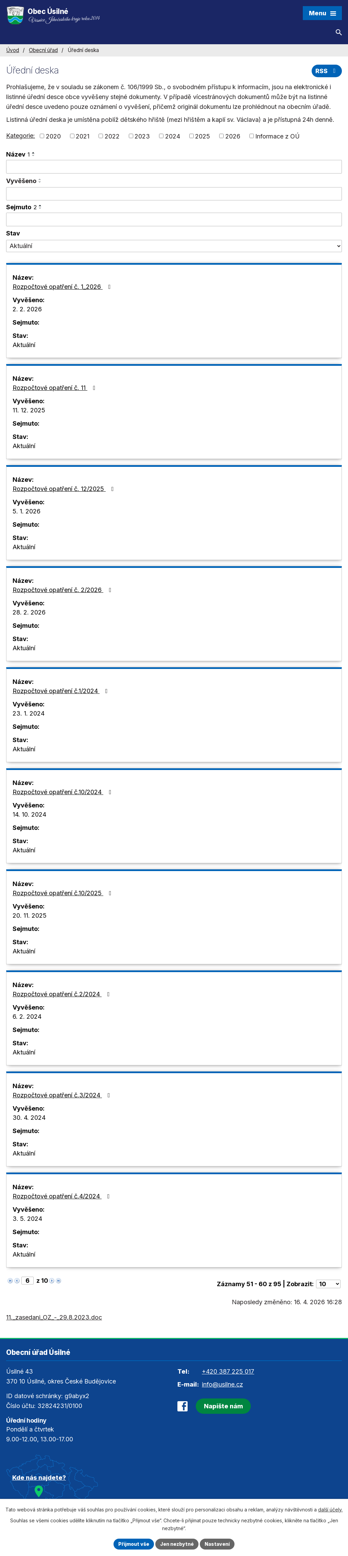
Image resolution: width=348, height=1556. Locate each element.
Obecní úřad (43, 50)
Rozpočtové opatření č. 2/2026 (63, 589)
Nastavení (217, 1544)
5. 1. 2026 (26, 511)
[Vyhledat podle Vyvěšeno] (174, 194)
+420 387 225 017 (228, 1371)
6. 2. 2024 (27, 1016)
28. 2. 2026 (29, 612)
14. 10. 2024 (29, 814)
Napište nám (223, 1406)
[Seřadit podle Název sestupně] (33, 155)
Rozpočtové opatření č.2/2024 (62, 994)
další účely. (330, 1509)
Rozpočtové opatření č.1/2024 (61, 690)
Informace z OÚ (277, 136)
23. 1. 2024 (29, 713)
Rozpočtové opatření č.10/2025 (63, 893)
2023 (142, 136)
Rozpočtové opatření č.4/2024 (62, 1196)
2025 (202, 136)
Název (18, 154)
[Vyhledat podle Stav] (174, 246)
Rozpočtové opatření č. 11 (55, 387)
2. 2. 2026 (27, 309)
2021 (82, 136)
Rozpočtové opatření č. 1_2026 (63, 286)
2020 (53, 136)
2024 (172, 136)
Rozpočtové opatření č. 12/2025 (65, 488)
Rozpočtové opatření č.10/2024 (63, 792)
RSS (326, 71)
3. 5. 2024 (27, 1218)
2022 (112, 136)
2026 (232, 136)
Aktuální (24, 344)
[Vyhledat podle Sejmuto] (174, 219)
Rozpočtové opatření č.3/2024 (63, 1095)
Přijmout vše (133, 1544)
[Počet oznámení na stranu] (328, 1284)
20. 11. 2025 (30, 915)
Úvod (12, 50)
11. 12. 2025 (29, 410)
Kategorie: (20, 135)
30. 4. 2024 (29, 1117)
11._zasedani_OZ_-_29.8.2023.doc (54, 1317)
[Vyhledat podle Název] (174, 167)
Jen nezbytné (177, 1544)
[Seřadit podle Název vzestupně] (33, 152)
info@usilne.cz (222, 1384)
